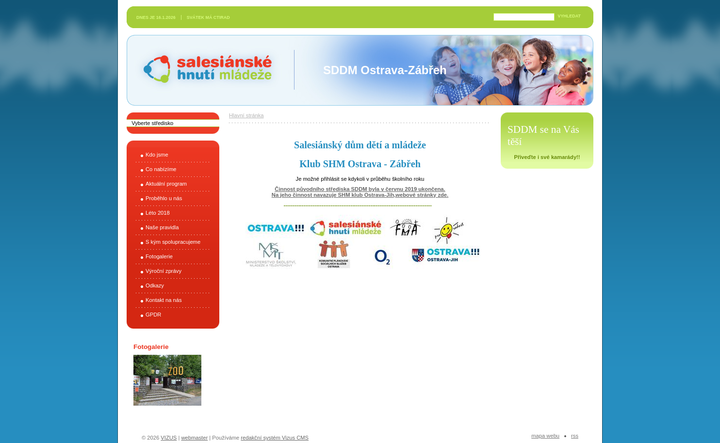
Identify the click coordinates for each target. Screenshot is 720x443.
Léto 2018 (158, 213)
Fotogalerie (159, 256)
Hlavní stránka (246, 115)
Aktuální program (166, 184)
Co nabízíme (161, 169)
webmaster (194, 438)
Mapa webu (545, 436)
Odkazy (155, 285)
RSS (574, 436)
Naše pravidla (162, 227)
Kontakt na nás (164, 300)
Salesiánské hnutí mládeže (202, 70)
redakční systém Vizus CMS (275, 438)
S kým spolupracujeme (173, 242)
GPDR (153, 314)
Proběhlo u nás (164, 198)
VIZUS (169, 438)
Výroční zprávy (163, 271)
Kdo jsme (157, 155)
